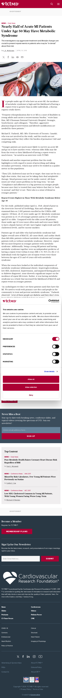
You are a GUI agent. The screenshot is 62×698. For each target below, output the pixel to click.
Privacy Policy (26, 689)
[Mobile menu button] (58, 4)
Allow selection (31, 387)
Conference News (17, 474)
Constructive (35, 695)
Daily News (11, 23)
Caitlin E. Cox (11, 483)
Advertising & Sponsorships (11, 663)
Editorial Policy (36, 667)
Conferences (36, 607)
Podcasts (4, 615)
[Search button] (52, 4)
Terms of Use (38, 689)
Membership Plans (17, 531)
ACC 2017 (28, 490)
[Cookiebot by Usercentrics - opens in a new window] (48, 301)
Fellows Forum (36, 615)
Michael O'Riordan (13, 500)
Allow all (31, 379)
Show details (49, 371)
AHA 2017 (28, 474)
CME (32, 618)
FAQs (3, 667)
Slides (3, 611)
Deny (31, 395)
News (3, 23)
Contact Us (5, 672)
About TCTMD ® (37, 663)
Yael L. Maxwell (12, 466)
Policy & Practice (9, 401)
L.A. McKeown (9, 51)
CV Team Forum (7, 618)
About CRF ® (35, 672)
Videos (33, 611)
